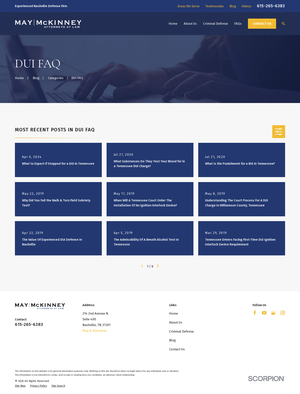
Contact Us (262, 23)
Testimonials (214, 6)
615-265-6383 (271, 5)
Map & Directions (94, 331)
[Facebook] (255, 313)
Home (173, 313)
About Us (175, 322)
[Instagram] (282, 313)
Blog (232, 6)
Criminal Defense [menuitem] (215, 23)
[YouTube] (264, 313)
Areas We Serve (189, 6)
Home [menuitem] (173, 23)
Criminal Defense (181, 331)
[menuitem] (20, 385)
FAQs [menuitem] (237, 23)
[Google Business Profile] (273, 313)
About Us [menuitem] (190, 23)
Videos (246, 6)
